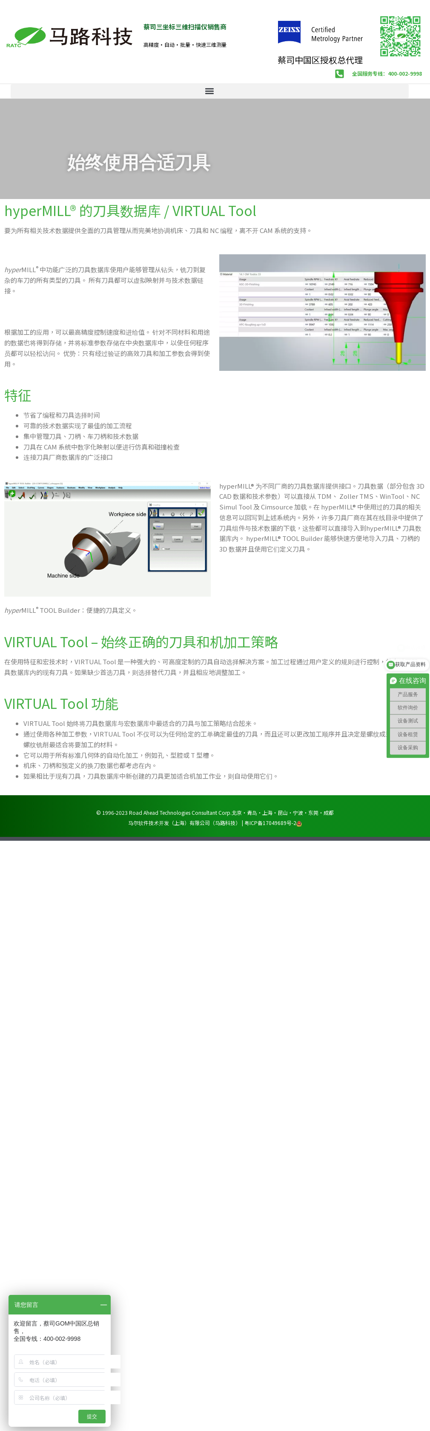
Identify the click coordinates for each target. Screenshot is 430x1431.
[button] (210, 91)
